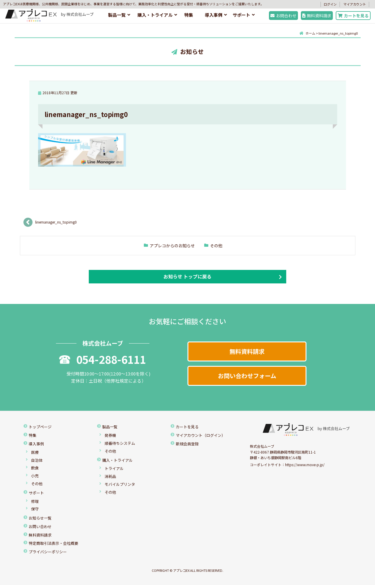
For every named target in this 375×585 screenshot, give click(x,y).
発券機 (110, 435)
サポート (241, 15)
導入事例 (213, 15)
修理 (35, 501)
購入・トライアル (155, 15)
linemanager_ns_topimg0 (56, 221)
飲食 (35, 468)
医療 (35, 452)
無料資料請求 (317, 15)
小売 (35, 476)
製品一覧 (117, 15)
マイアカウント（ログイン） (200, 435)
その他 (216, 245)
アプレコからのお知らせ (172, 245)
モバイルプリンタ (120, 484)
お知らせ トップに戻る (187, 276)
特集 (188, 15)
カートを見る (353, 15)
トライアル (114, 468)
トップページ (40, 427)
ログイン (330, 4)
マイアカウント (354, 4)
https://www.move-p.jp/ (305, 464)
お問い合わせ (40, 526)
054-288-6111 (102, 359)
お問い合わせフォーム (247, 375)
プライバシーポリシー (48, 551)
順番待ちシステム (120, 443)
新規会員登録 (187, 444)
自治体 (36, 460)
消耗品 (110, 476)
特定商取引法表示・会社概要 (53, 543)
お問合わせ (283, 15)
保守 (35, 509)
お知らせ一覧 (40, 518)
